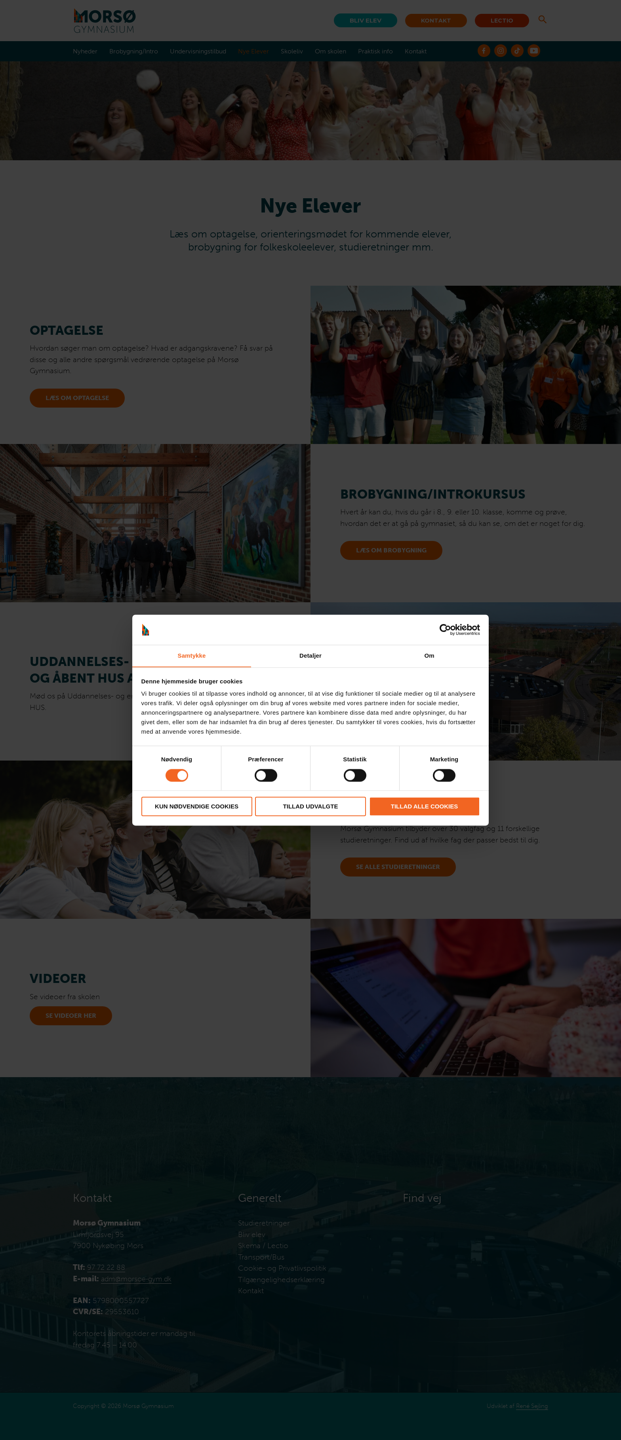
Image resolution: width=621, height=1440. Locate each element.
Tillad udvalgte (310, 806)
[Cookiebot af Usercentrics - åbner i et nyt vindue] (445, 630)
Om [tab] (429, 655)
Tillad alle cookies (424, 806)
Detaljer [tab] (310, 655)
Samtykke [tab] (192, 655)
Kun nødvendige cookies (196, 806)
